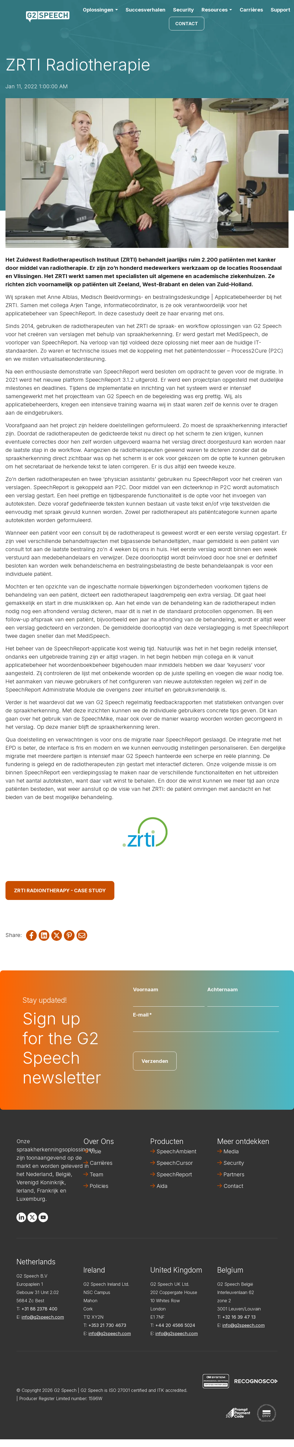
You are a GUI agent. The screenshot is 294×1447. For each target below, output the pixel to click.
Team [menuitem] (96, 1174)
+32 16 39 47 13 (239, 1317)
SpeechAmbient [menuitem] (176, 1151)
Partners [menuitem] (234, 1174)
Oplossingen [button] (98, 10)
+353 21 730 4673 (107, 1325)
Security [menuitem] (234, 1163)
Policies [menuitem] (99, 1186)
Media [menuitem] (231, 1151)
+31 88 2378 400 (39, 1309)
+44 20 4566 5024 (175, 1325)
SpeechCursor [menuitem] (175, 1163)
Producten (166, 1141)
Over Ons (98, 1141)
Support (280, 10)
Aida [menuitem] (162, 1186)
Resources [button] (215, 10)
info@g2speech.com (43, 1317)
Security (183, 10)
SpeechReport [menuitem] (174, 1174)
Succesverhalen (145, 10)
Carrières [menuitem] (101, 1163)
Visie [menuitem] (95, 1151)
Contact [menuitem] (233, 1186)
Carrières (251, 10)
